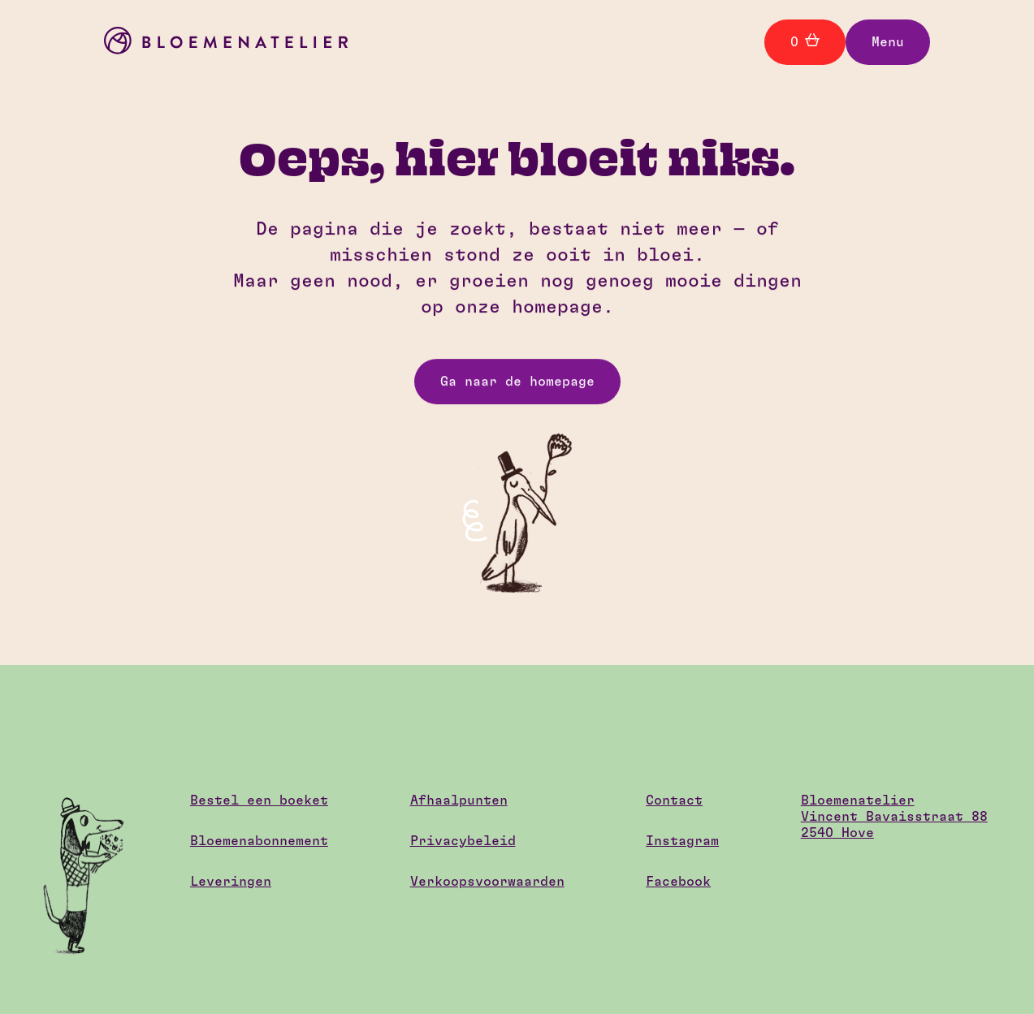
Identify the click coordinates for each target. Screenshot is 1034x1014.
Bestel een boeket (259, 800)
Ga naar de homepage (517, 381)
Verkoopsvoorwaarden (487, 881)
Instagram (682, 841)
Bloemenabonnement (259, 841)
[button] (888, 42)
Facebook (678, 881)
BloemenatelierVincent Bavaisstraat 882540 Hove (894, 816)
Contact (674, 800)
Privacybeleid (463, 841)
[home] (226, 42)
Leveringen (230, 881)
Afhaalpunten (459, 800)
